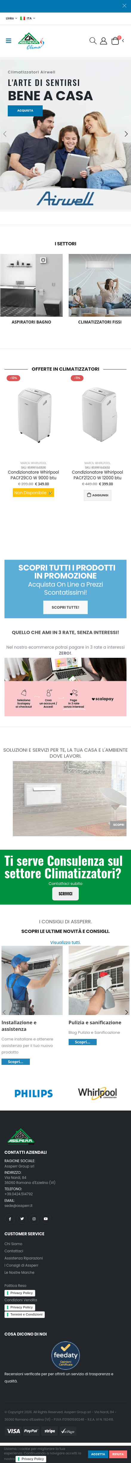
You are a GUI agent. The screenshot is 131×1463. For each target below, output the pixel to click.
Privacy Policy (32, 1459)
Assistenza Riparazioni (23, 1258)
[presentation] (4, 133)
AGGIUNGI (97, 495)
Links (10, 18)
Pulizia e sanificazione (95, 1022)
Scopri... (15, 1061)
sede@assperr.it (18, 1205)
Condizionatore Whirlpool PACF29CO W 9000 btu (33, 475)
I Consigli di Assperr (21, 1265)
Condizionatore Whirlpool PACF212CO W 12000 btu (97, 475)
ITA (26, 18)
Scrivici (65, 894)
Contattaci (13, 1251)
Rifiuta (118, 1454)
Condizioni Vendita (20, 1300)
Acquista (25, 110)
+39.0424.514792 (18, 1194)
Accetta (98, 1454)
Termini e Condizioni (26, 1314)
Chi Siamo (13, 1244)
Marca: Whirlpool (34, 463)
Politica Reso (15, 1285)
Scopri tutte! (65, 617)
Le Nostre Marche (19, 1272)
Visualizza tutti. (65, 942)
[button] (92, 42)
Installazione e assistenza (18, 1025)
